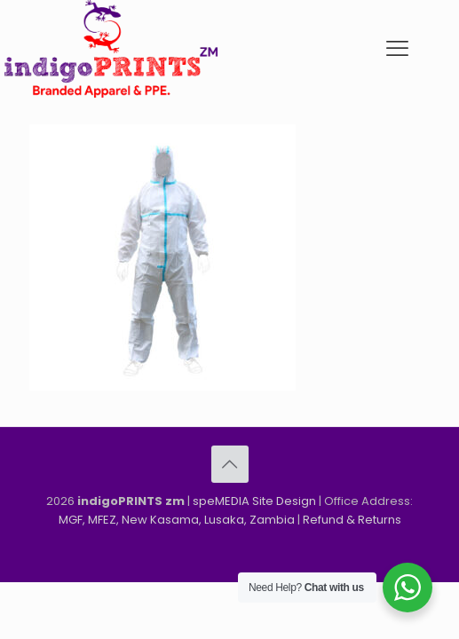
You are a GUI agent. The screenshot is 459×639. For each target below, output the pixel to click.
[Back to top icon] (230, 464)
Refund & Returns (352, 519)
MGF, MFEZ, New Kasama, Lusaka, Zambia (177, 519)
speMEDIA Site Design (254, 501)
